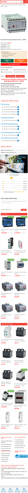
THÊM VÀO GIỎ (7, 61)
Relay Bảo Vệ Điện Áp (16, 49)
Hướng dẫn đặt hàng (19, 441)
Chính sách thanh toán (6, 448)
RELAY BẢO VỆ (9, 4)
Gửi (24, 209)
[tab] (3, 76)
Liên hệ (14, 64)
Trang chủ (3, 4)
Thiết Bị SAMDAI (4, 459)
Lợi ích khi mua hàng (19, 443)
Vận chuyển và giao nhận (20, 445)
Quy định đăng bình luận (6, 209)
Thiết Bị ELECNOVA (5, 455)
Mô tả (3, 76)
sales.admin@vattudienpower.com (9, 152)
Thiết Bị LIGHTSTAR (5, 453)
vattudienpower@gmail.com (7, 150)
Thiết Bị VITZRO (4, 457)
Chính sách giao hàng (5, 446)
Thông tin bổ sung (10, 76)
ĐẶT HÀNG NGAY (20, 61)
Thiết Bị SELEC (4, 461)
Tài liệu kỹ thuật (20, 76)
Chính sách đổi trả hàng (6, 444)
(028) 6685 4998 (9, 67)
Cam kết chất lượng (19, 439)
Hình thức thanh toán (19, 447)
